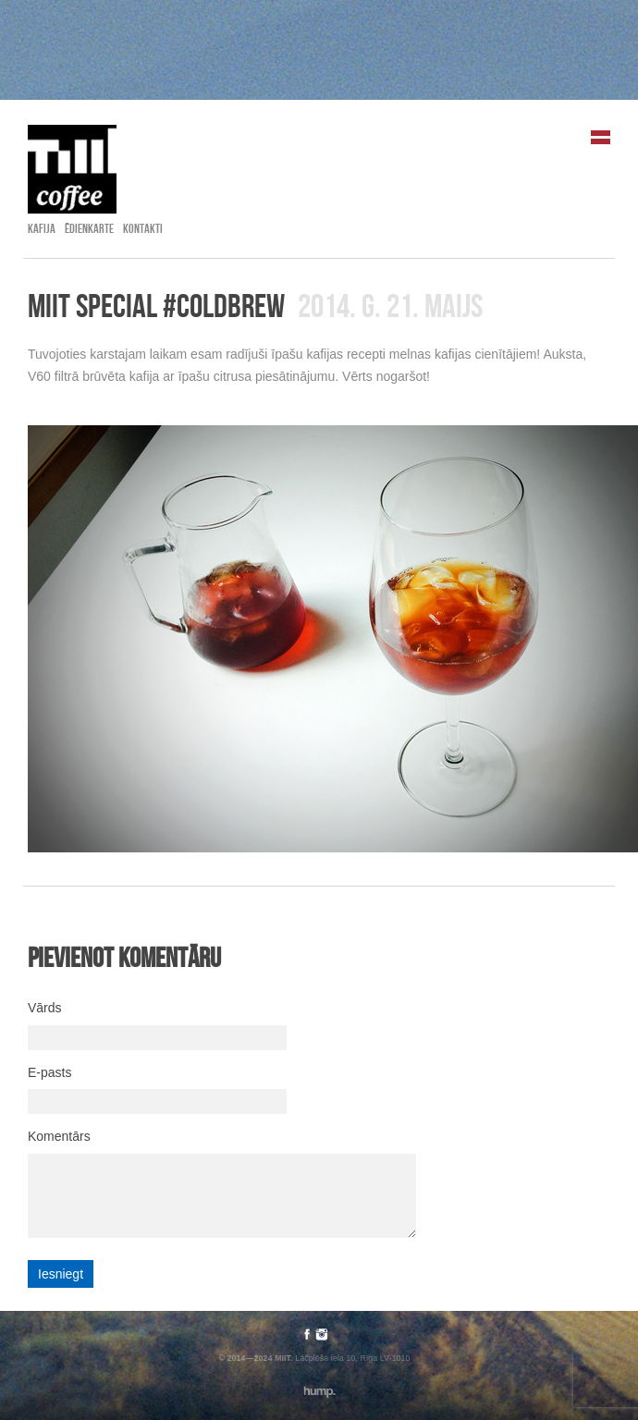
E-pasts (49, 1072)
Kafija (41, 228)
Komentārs (59, 1136)
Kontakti (143, 228)
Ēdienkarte (89, 228)
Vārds (45, 1007)
